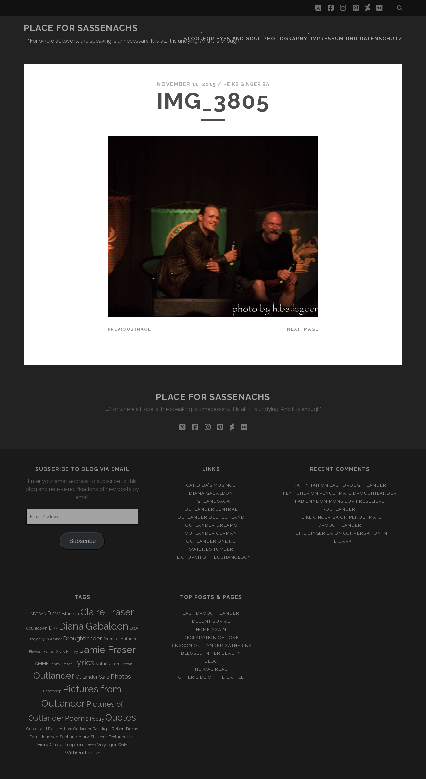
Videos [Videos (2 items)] (90, 729)
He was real (211, 652)
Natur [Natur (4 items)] (100, 647)
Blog (210, 28)
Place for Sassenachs (81, 28)
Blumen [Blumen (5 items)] (70, 597)
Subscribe (82, 524)
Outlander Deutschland (211, 500)
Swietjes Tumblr (211, 533)
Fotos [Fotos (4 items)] (48, 635)
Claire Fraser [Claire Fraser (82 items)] (107, 596)
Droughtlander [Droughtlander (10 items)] (82, 622)
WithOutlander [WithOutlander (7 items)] (82, 736)
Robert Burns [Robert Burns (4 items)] (125, 712)
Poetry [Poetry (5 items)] (97, 703)
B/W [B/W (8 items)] (53, 597)
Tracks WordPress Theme (184, 771)
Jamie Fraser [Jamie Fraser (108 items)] (107, 633)
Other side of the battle (211, 660)
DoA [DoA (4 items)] (134, 611)
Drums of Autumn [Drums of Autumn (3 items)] (119, 622)
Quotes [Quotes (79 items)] (121, 701)
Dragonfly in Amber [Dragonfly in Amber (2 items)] (45, 623)
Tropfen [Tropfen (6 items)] (73, 728)
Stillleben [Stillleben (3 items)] (99, 720)
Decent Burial (211, 605)
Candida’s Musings (211, 468)
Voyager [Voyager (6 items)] (107, 728)
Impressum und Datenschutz (362, 28)
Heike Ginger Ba (246, 68)
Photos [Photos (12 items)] (121, 660)
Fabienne (307, 484)
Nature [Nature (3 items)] (114, 648)
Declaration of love (211, 621)
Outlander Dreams (211, 508)
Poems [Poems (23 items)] (77, 702)
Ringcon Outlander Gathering (211, 629)
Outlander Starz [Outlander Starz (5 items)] (92, 660)
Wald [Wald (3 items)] (122, 728)
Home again (211, 613)
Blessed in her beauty (211, 637)
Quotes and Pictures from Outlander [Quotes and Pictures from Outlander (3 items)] (58, 712)
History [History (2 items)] (72, 636)
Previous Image (129, 313)
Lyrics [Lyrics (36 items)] (83, 646)
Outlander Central (211, 492)
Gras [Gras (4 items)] (60, 635)
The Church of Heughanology (211, 541)
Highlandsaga (211, 484)
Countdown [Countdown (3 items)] (36, 612)
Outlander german (211, 516)
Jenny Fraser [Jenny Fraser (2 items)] (61, 648)
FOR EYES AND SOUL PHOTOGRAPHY (270, 28)
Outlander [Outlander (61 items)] (53, 659)
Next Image (302, 313)
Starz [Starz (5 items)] (84, 720)
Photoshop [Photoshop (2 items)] (52, 675)
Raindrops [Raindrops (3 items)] (101, 712)
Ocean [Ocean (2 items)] (127, 648)
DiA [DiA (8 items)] (53, 611)
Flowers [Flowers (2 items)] (35, 636)
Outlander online (211, 524)
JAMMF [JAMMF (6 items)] (40, 647)
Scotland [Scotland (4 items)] (68, 720)
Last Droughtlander (358, 468)
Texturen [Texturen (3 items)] (117, 720)
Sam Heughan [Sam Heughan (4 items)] (43, 720)
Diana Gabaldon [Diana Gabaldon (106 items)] (93, 610)
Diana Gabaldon (211, 476)
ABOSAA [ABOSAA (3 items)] (38, 598)
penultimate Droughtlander (358, 476)
